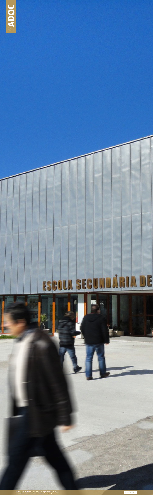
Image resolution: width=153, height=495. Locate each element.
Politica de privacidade (51, 493)
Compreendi (130, 492)
